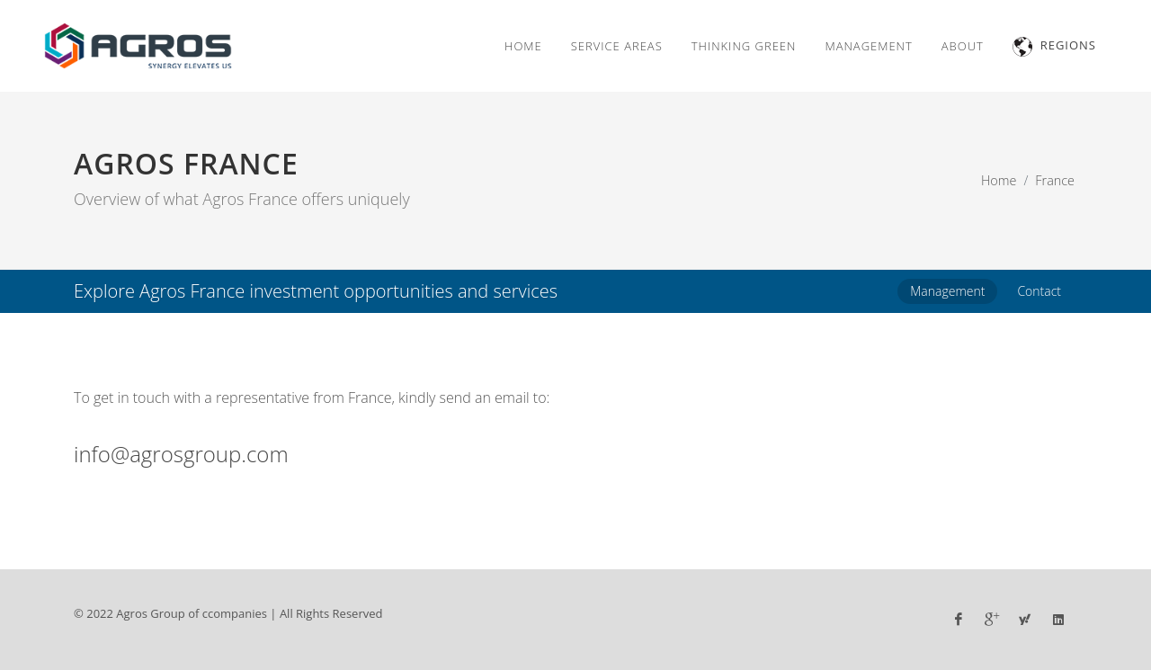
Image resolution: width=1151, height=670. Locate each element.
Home (998, 180)
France (1055, 180)
